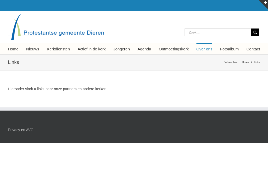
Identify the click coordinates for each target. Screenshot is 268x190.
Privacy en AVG (21, 130)
